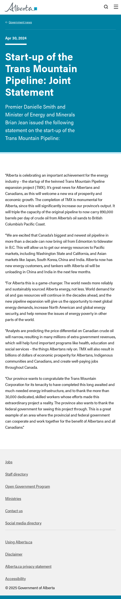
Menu (116, 7)
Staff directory (16, 474)
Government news (20, 22)
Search (106, 7)
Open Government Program (27, 486)
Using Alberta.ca (18, 541)
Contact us (14, 510)
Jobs (8, 461)
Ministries (13, 498)
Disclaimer (13, 554)
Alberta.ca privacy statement (28, 566)
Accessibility (15, 578)
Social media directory (23, 523)
